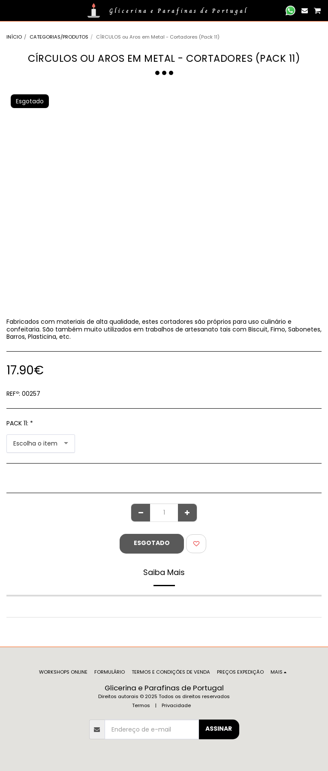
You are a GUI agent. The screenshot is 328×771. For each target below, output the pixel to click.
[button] (9, 10)
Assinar (218, 728)
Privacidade (176, 705)
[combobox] (40, 443)
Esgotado (152, 543)
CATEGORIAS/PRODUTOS (59, 36)
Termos (141, 705)
